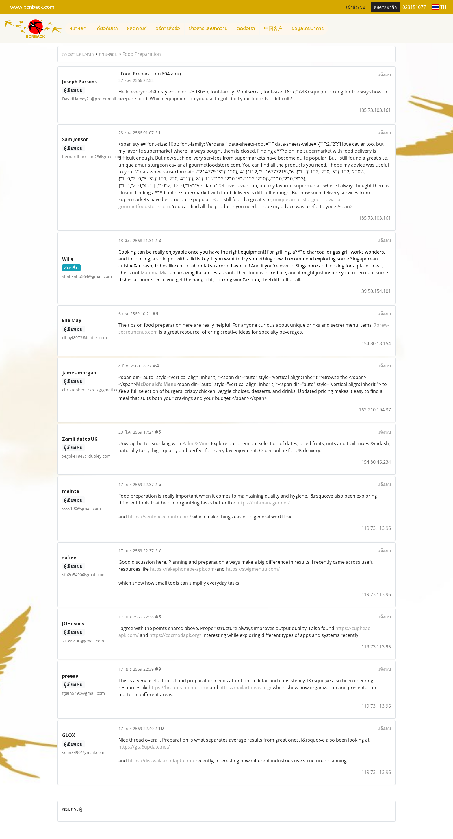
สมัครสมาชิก (385, 7)
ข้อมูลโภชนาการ (308, 28)
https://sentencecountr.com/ (159, 516)
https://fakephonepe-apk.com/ (183, 569)
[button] (333, 28)
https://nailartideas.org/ (245, 687)
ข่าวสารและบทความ (208, 28)
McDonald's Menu (156, 384)
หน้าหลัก (77, 28)
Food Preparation (141, 54)
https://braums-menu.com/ (179, 687)
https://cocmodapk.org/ (175, 635)
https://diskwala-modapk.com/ (161, 760)
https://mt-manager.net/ (263, 503)
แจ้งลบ (384, 74)
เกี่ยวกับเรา (106, 28)
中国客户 (273, 28)
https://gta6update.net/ (144, 747)
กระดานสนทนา (78, 54)
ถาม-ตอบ (108, 54)
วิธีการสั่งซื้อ (168, 28)
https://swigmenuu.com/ (253, 569)
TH (439, 7)
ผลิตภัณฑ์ (137, 28)
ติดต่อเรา (246, 28)
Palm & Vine (195, 443)
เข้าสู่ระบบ (355, 7)
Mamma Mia (154, 272)
